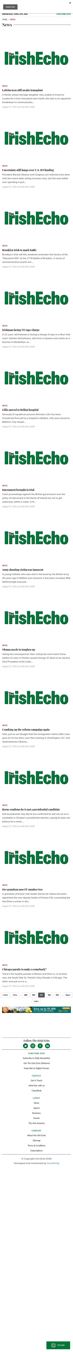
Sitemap (36, 1140)
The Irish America (36, 1123)
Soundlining (53, 1163)
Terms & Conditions (36, 1145)
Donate (61, 1345)
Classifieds (37, 1090)
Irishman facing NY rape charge (21, 330)
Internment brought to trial (18, 490)
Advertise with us (36, 1085)
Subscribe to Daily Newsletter (36, 1058)
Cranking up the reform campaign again (26, 729)
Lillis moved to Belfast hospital (20, 410)
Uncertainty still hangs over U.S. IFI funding (28, 170)
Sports (36, 1108)
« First (5, 995)
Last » (36, 1001)
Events (36, 1118)
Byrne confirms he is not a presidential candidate (31, 809)
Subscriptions (36, 1150)
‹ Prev (15, 995)
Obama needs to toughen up (18, 649)
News (36, 1103)
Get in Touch (36, 1080)
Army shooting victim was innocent (22, 569)
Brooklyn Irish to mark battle (19, 250)
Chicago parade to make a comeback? (24, 969)
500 (33, 995)
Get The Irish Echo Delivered (37, 1063)
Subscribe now (63, 14)
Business (36, 1113)
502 (49, 995)
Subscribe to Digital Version (36, 1068)
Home (4, 19)
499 (25, 995)
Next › (68, 995)
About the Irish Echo (36, 1135)
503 (57, 995)
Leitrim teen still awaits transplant (22, 90)
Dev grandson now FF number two (22, 889)
